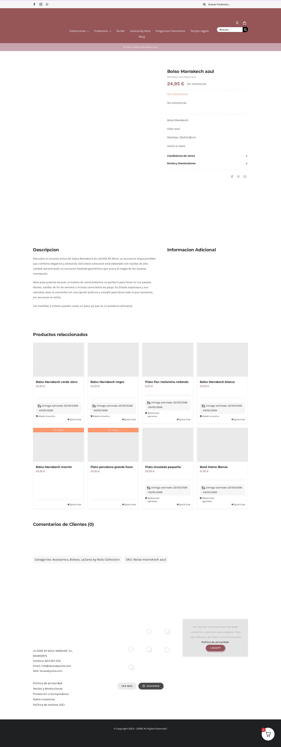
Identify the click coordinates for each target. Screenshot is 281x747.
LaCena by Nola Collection (100, 559)
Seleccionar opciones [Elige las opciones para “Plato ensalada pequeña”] (153, 500)
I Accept (215, 648)
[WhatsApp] (238, 176)
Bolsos (75, 559)
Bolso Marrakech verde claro (56, 382)
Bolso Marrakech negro (107, 382)
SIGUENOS (150, 686)
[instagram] (40, 4)
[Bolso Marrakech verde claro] (58, 360)
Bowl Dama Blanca (214, 467)
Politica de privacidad (215, 642)
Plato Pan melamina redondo (166, 382)
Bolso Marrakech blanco (217, 382)
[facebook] (34, 4)
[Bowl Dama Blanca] (222, 445)
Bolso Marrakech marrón (54, 467)
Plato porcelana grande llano (112, 467)
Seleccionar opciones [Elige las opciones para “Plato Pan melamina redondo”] (153, 414)
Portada (127, 47)
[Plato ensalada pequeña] (167, 445)
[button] (207, 156)
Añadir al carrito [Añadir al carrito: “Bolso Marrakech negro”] (101, 416)
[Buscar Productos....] (224, 4)
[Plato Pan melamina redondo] (167, 360)
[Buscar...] (230, 29)
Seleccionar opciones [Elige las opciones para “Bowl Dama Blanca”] (208, 500)
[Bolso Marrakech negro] (113, 360)
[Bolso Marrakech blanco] (222, 360)
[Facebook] (232, 176)
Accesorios (60, 559)
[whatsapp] (47, 4)
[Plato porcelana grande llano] (113, 445)
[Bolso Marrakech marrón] (58, 445)
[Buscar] (204, 4)
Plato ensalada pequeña (163, 467)
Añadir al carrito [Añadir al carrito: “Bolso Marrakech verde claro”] (46, 416)
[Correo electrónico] (245, 176)
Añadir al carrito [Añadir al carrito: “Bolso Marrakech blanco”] (210, 416)
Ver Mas (127, 686)
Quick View (75, 419)
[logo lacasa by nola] (47, 13)
